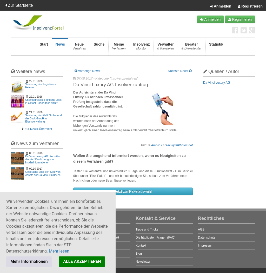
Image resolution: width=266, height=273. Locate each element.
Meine (118, 47)
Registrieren (250, 6)
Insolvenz (141, 47)
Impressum (205, 245)
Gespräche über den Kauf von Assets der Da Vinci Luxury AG (43, 173)
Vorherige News (87, 71)
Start (44, 47)
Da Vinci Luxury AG (216, 82)
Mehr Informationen (29, 261)
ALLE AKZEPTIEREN (82, 261)
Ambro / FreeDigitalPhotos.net (172, 145)
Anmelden (220, 6)
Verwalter (165, 47)
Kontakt (141, 245)
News (60, 47)
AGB (201, 229)
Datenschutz (206, 237)
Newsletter (143, 261)
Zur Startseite (19, 5)
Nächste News (179, 71)
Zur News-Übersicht (38, 129)
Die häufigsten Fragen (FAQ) (155, 237)
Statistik (216, 47)
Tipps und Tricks (147, 229)
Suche (99, 47)
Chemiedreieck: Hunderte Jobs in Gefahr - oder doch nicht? (43, 101)
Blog (139, 253)
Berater (192, 47)
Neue (79, 47)
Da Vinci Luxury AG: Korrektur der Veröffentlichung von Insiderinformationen (43, 159)
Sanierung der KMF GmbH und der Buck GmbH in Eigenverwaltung (43, 118)
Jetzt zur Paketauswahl (133, 191)
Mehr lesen (59, 251)
